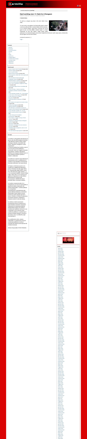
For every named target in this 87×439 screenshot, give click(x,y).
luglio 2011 (70, 279)
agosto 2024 (70, 55)
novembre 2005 (71, 376)
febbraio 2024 (70, 63)
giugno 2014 (70, 229)
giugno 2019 (70, 143)
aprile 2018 (70, 163)
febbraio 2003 (70, 423)
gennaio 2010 (70, 305)
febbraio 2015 (70, 217)
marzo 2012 (70, 267)
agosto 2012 (70, 260)
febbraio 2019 (70, 149)
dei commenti (71, 434)
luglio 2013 (70, 245)
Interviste (10, 17)
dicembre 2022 (71, 83)
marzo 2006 (70, 370)
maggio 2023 (70, 76)
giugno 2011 (70, 280)
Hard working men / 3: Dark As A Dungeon (38, 14)
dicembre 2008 (71, 323)
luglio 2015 (70, 210)
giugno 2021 (70, 109)
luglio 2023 (70, 73)
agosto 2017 (70, 175)
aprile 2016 (70, 197)
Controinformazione (12, 16)
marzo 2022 (70, 96)
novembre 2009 (71, 307)
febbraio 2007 (70, 355)
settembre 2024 (71, 53)
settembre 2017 (71, 173)
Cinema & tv (34, 15)
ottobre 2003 (70, 412)
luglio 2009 (70, 313)
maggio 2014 (70, 230)
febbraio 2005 (70, 389)
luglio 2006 (70, 365)
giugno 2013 (70, 246)
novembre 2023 (71, 67)
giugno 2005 (70, 383)
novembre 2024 (71, 50)
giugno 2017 (70, 177)
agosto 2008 (70, 329)
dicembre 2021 (71, 100)
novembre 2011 (71, 273)
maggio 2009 (70, 316)
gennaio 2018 (70, 167)
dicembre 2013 (71, 237)
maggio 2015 (70, 213)
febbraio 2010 (70, 303)
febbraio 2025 (70, 46)
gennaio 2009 (70, 322)
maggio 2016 (70, 196)
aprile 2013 (70, 249)
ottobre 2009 (70, 309)
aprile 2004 (70, 403)
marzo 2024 (70, 62)
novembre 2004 (71, 393)
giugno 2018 (70, 160)
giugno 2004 (70, 400)
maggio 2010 (70, 299)
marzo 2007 (70, 353)
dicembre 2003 (71, 409)
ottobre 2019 (70, 137)
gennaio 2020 (70, 133)
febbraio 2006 (70, 372)
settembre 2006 (71, 362)
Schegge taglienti (11, 23)
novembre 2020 (71, 119)
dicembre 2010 (71, 289)
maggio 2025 (70, 42)
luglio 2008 (70, 330)
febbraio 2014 (70, 235)
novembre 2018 (71, 153)
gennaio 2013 (70, 253)
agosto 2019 (70, 140)
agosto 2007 (70, 346)
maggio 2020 (70, 127)
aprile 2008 (70, 335)
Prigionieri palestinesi (12, 93)
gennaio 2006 (70, 373)
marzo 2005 (70, 387)
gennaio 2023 (70, 82)
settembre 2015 (71, 207)
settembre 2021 (71, 105)
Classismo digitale (12, 38)
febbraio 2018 (70, 166)
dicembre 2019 (71, 135)
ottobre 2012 (70, 257)
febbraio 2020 (70, 132)
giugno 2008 (70, 332)
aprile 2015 (70, 215)
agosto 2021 (70, 106)
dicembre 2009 (71, 306)
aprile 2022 (70, 95)
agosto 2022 (70, 89)
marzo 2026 (70, 27)
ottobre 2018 (70, 155)
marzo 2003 (70, 422)
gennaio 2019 (70, 150)
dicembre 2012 (71, 255)
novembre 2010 (71, 290)
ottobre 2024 (70, 52)
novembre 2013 (71, 239)
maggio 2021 (70, 110)
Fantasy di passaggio (12, 90)
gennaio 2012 (70, 270)
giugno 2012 (70, 263)
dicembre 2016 (71, 186)
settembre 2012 (71, 259)
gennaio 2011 (70, 287)
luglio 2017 (70, 176)
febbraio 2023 (70, 80)
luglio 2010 (70, 296)
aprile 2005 (70, 386)
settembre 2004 (71, 396)
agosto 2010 (70, 295)
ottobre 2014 (70, 223)
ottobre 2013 (70, 240)
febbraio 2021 (70, 115)
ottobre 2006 (70, 360)
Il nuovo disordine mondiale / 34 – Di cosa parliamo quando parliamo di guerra (13, 104)
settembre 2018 (71, 156)
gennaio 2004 (70, 407)
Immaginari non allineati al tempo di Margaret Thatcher (13, 119)
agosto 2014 (70, 226)
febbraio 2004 (70, 406)
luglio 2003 (70, 416)
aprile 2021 (70, 112)
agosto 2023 (70, 72)
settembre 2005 (71, 379)
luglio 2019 (70, 142)
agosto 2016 (70, 192)
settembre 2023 (71, 70)
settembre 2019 (71, 139)
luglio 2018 (70, 159)
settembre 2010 (71, 293)
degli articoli (71, 432)
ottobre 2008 (70, 326)
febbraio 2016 (70, 200)
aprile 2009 (70, 317)
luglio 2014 (70, 227)
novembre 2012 (71, 256)
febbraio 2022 (70, 97)
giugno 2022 (70, 92)
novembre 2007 (71, 342)
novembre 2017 (71, 170)
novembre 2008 (71, 325)
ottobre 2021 (70, 103)
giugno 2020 (70, 126)
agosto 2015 (70, 209)
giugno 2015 (70, 212)
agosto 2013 (70, 243)
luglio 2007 (70, 347)
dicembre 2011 (71, 272)
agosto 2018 (70, 157)
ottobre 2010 (70, 292)
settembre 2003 (71, 413)
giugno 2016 (70, 195)
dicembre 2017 (71, 169)
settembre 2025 (71, 36)
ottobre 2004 (70, 395)
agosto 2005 (70, 380)
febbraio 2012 (70, 269)
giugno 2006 (70, 366)
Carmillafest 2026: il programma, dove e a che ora (13, 129)
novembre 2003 (71, 410)
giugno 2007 (70, 349)
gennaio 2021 (70, 116)
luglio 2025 (70, 39)
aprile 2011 (70, 283)
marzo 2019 (70, 147)
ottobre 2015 (70, 206)
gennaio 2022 (70, 99)
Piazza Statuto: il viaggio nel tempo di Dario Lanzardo (13, 115)
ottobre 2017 (70, 172)
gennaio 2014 (70, 236)
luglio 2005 (70, 382)
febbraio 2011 (70, 286)
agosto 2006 (70, 363)
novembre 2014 (71, 222)
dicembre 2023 (71, 66)
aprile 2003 (70, 420)
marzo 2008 (70, 336)
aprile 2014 (70, 232)
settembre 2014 (71, 225)
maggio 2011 (70, 282)
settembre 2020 (71, 122)
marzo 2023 (70, 79)
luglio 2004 (70, 399)
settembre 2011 (71, 276)
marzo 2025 (70, 45)
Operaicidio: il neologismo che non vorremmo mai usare (13, 125)
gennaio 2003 (70, 425)
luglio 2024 (70, 56)
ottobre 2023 (70, 69)
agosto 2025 (70, 37)
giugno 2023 (70, 75)
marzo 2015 (70, 216)
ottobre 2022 (70, 86)
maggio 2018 (70, 162)
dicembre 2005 (71, 375)
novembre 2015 (71, 205)
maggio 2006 (70, 367)
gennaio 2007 (70, 356)
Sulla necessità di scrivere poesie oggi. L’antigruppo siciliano (13, 51)
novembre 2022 (71, 85)
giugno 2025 (70, 40)
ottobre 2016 (70, 189)
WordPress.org (71, 435)
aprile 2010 (70, 300)
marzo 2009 (70, 319)
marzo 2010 (70, 302)
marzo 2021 (70, 113)
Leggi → (23, 39)
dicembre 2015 (71, 203)
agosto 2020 (70, 123)
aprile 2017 (70, 180)
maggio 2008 (70, 333)
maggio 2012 (70, 265)
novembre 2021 (71, 102)
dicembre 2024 (71, 49)
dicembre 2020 (71, 117)
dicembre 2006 (71, 357)
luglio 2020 (70, 125)
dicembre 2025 (71, 32)
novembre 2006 (71, 359)
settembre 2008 (71, 327)
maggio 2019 (70, 145)
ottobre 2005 (70, 377)
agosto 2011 (70, 277)
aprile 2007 (70, 352)
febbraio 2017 (70, 183)
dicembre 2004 (71, 392)
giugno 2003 (70, 417)
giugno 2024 (70, 57)
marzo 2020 (70, 130)
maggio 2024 (70, 59)
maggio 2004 (70, 402)
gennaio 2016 (70, 202)
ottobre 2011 (70, 275)
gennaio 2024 (70, 65)
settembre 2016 (71, 190)
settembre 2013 (71, 242)
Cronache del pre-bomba (13, 24)
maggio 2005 (70, 385)
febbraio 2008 (70, 337)
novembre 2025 (71, 33)
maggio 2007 (70, 350)
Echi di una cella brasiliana (13, 56)
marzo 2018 (70, 165)
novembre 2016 (71, 187)
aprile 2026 (70, 26)
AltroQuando (11, 28)
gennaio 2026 (70, 30)
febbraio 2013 (70, 252)
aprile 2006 (70, 369)
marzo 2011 (70, 285)
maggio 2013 (70, 247)
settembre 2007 (71, 345)
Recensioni (10, 14)
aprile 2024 (70, 60)
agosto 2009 (70, 312)
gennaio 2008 (70, 339)
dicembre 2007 (71, 340)
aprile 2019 (70, 146)
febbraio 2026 (70, 29)
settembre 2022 (71, 87)
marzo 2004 (70, 405)
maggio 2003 (70, 419)
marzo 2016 (70, 199)
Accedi (69, 431)
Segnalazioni (11, 27)
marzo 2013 (70, 250)
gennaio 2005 (70, 390)
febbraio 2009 (70, 320)
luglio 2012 (70, 262)
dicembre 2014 (71, 220)
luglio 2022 (70, 90)
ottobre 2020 (70, 120)
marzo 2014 (70, 233)
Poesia (9, 20)
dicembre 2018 (71, 152)
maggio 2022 (70, 93)
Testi (9, 18)
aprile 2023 (70, 77)
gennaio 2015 (70, 219)
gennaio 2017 (70, 185)
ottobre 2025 (70, 35)
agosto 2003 (70, 415)
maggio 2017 (70, 179)
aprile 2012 (70, 266)
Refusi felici (10, 122)
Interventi (44, 15)
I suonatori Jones (40, 15)
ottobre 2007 (70, 343)
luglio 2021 (70, 107)
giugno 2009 (70, 315)
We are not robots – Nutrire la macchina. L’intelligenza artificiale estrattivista (13, 69)
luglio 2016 (70, 193)
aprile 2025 (70, 43)
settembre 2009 (71, 310)
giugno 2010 (70, 297)
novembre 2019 (71, 136)
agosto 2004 (70, 397)
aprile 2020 (70, 129)
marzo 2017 (70, 182)
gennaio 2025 (70, 47)
